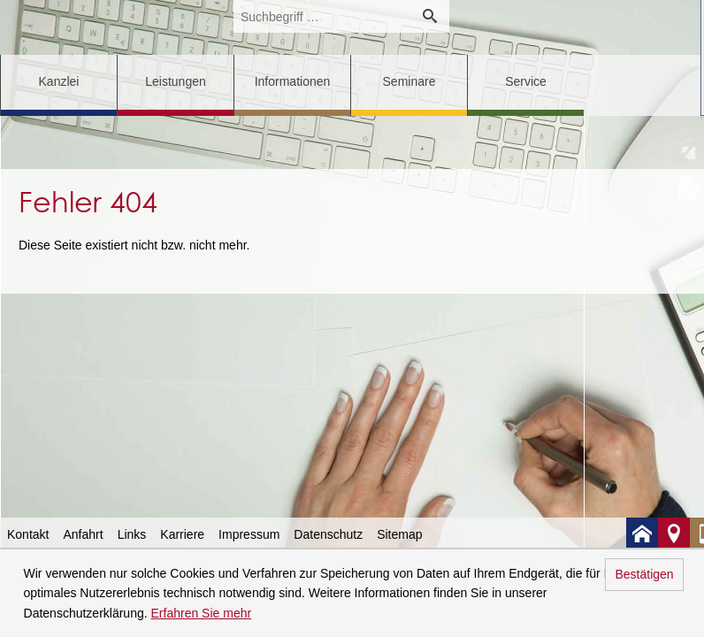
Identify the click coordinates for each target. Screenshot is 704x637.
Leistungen (175, 81)
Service (526, 81)
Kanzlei (59, 81)
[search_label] (321, 16)
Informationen (293, 81)
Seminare (409, 81)
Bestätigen (644, 574)
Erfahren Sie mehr (201, 613)
